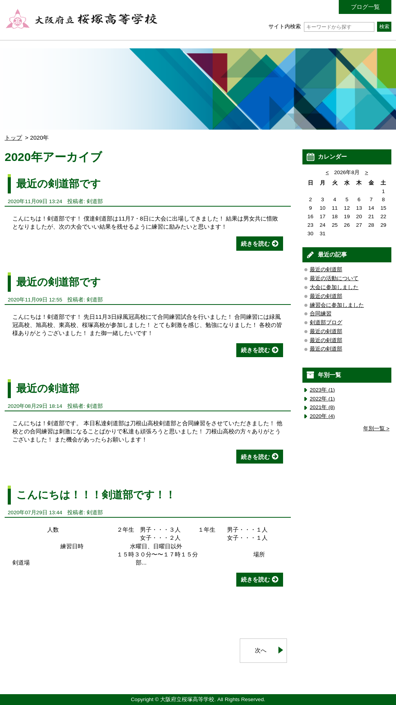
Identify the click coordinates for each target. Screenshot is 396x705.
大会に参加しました (334, 287)
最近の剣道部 (47, 388)
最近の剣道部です (58, 184)
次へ (260, 650)
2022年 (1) (322, 399)
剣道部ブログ (326, 322)
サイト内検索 (321, 26)
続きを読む (255, 243)
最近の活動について (334, 278)
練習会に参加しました (337, 305)
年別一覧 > (376, 428)
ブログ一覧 (365, 6)
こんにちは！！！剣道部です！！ (96, 495)
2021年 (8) (322, 407)
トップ (13, 137)
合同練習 (320, 314)
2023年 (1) (322, 390)
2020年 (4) (322, 416)
